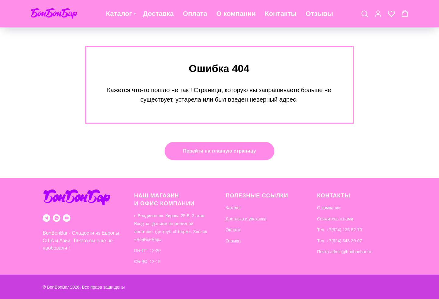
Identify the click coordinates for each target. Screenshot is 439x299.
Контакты (281, 13)
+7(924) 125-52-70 (344, 229)
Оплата (195, 13)
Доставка (158, 13)
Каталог (119, 13)
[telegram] (46, 218)
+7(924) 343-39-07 (344, 240)
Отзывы (319, 13)
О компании (235, 13)
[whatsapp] (56, 218)
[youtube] (66, 218)
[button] (364, 13)
